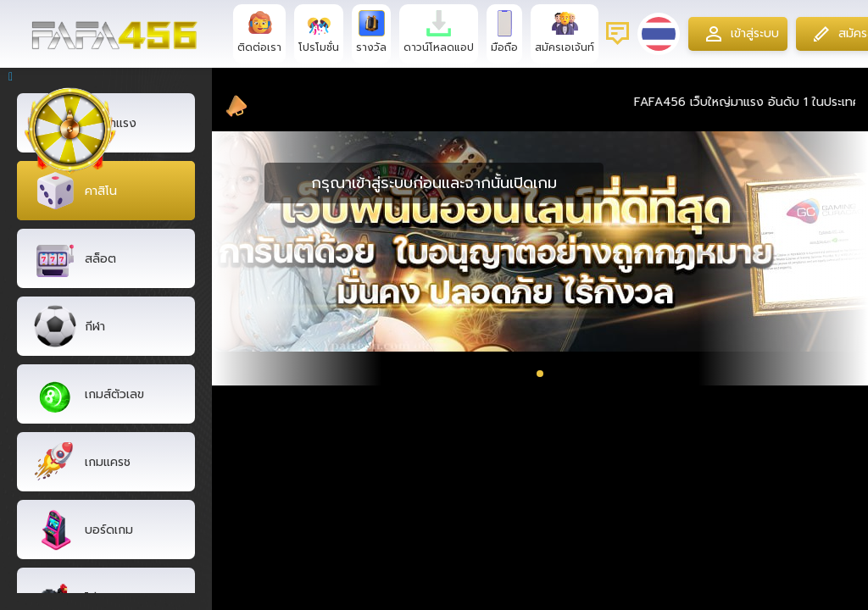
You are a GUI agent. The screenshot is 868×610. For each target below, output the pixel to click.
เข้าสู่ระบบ (740, 34)
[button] (540, 373)
